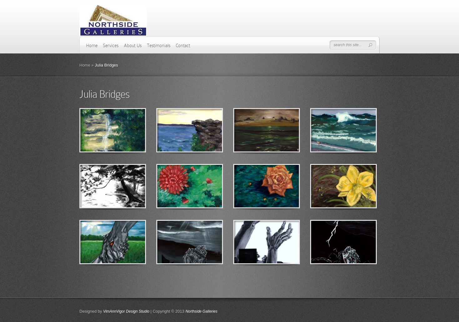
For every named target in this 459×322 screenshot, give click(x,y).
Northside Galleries (201, 311)
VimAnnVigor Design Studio (126, 311)
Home (92, 45)
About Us (133, 45)
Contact (183, 45)
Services (111, 45)
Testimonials (158, 45)
